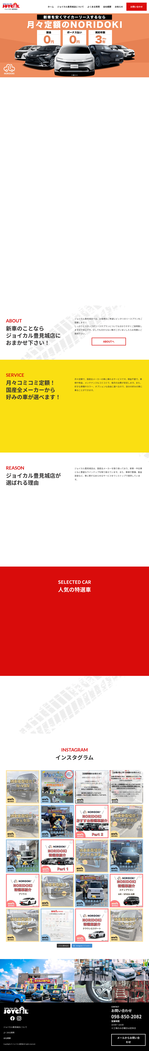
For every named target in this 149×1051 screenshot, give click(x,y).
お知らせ (119, 6)
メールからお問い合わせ (128, 1040)
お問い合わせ (136, 6)
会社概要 (107, 6)
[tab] (72, 75)
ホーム (51, 6)
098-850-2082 (126, 1016)
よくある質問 (93, 6)
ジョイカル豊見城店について (70, 6)
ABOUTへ (108, 341)
